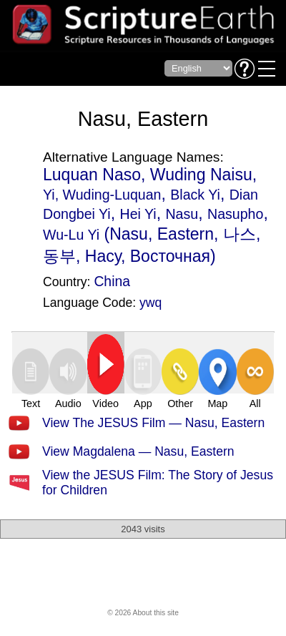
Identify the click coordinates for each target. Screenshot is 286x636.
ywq (150, 302)
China (112, 281)
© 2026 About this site (143, 613)
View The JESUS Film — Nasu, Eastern (153, 423)
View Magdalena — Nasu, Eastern (138, 451)
